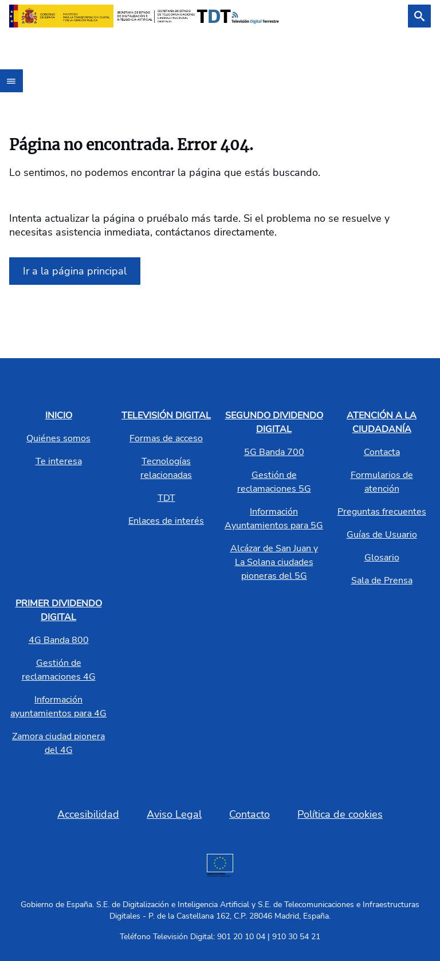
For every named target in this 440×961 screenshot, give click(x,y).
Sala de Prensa (381, 580)
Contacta (382, 452)
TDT (166, 498)
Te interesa (59, 461)
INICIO (58, 415)
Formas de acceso (166, 438)
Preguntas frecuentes (381, 511)
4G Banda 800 (59, 640)
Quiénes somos (58, 438)
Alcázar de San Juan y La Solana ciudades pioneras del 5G (274, 562)
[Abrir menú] (11, 80)
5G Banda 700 (274, 452)
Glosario (381, 557)
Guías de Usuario (382, 534)
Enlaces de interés (166, 521)
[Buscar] (419, 16)
